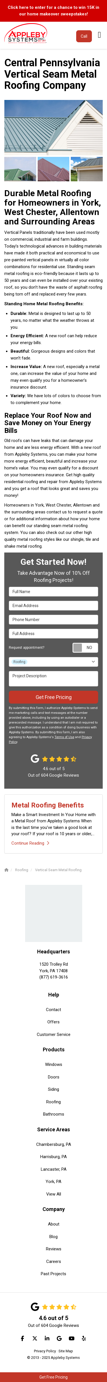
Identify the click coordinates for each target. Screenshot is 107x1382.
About (53, 1224)
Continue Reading (30, 843)
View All (53, 1194)
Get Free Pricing (53, 1377)
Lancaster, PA (53, 1169)
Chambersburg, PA (53, 1144)
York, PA (53, 1181)
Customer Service (53, 1034)
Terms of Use (64, 737)
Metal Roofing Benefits (47, 805)
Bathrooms (53, 1114)
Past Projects (53, 1273)
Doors (53, 1077)
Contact (53, 1009)
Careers (53, 1261)
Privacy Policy (45, 1351)
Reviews (53, 1249)
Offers (53, 1022)
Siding (53, 1089)
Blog (53, 1236)
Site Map (65, 1351)
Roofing (53, 1101)
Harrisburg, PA (53, 1156)
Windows (53, 1064)
